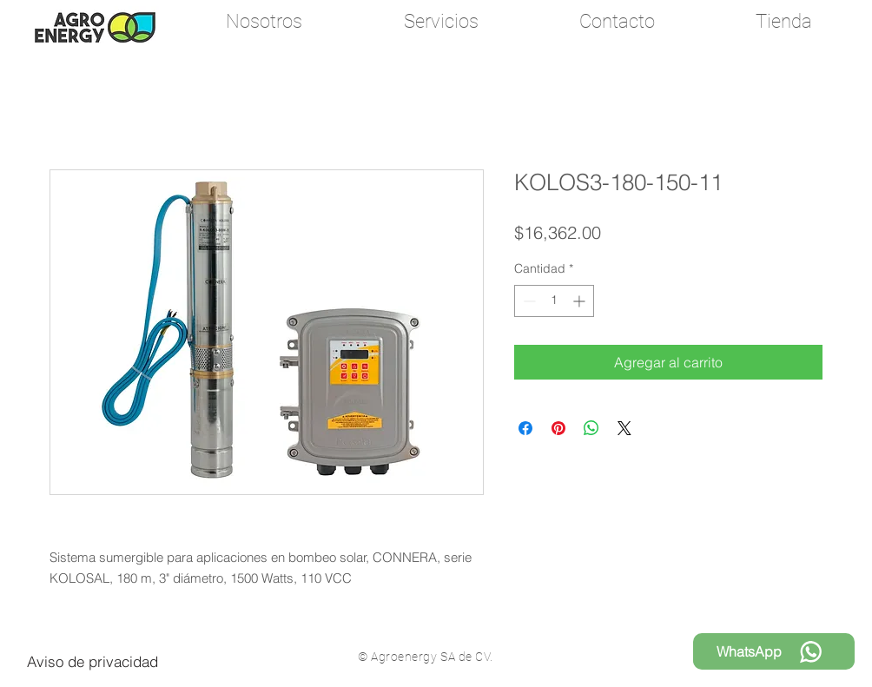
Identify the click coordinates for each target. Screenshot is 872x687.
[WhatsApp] (774, 651)
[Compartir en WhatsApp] (591, 428)
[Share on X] (624, 428)
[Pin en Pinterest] (558, 428)
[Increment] (580, 301)
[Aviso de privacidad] (92, 661)
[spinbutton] (554, 301)
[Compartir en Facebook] (525, 428)
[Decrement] (527, 301)
